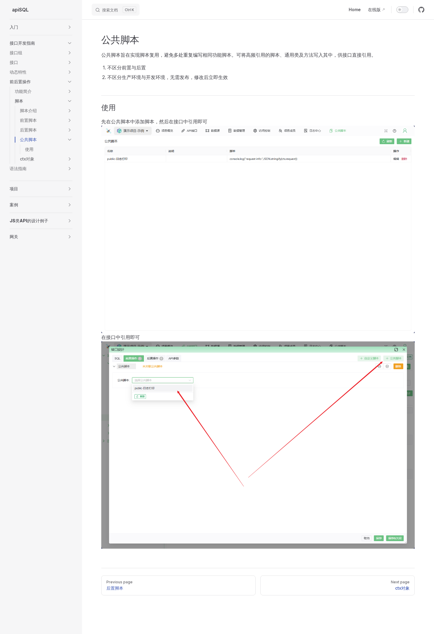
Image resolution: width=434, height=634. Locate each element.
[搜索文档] (116, 10)
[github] (421, 9)
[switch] (402, 9)
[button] (41, 27)
